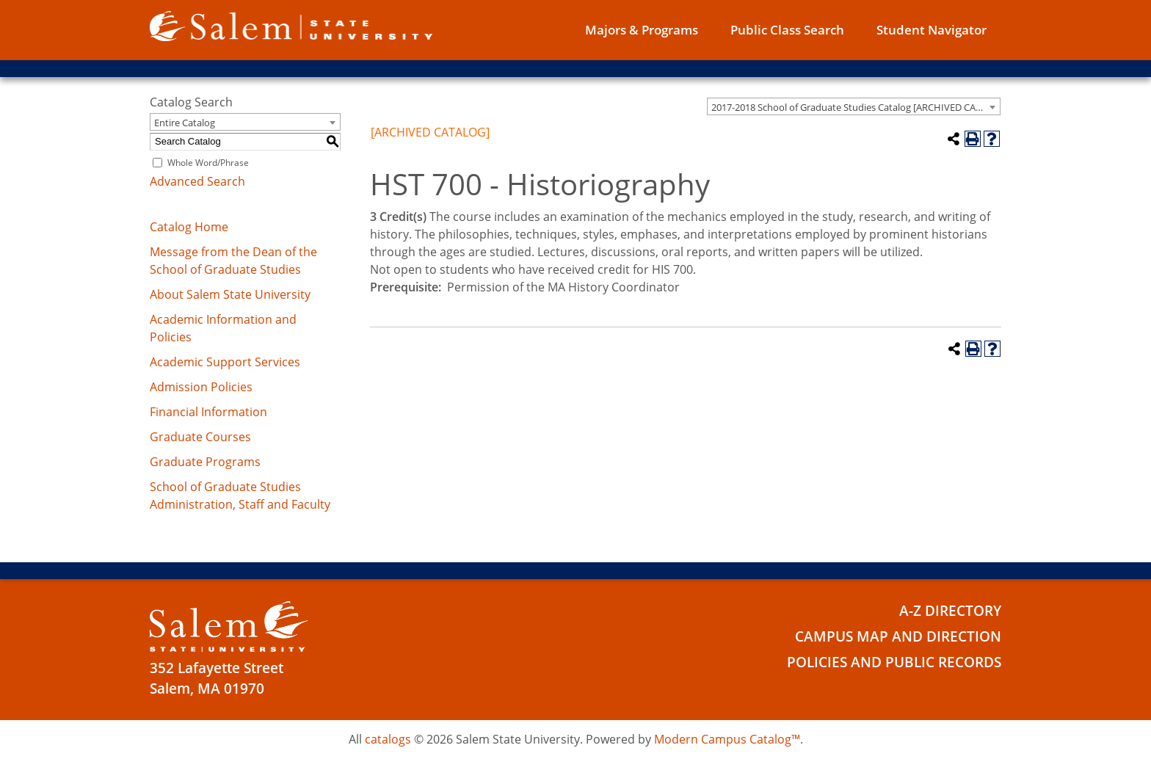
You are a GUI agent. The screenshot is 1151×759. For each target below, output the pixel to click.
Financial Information (208, 412)
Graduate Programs (205, 462)
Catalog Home (189, 227)
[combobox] (854, 106)
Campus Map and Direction (898, 636)
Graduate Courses (200, 437)
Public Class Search (787, 29)
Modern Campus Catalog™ (727, 739)
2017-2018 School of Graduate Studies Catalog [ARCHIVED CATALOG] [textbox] (855, 107)
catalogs (388, 739)
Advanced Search (197, 181)
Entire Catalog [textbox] (184, 122)
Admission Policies (201, 387)
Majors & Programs (641, 29)
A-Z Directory (950, 610)
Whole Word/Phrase (208, 162)
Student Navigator (931, 29)
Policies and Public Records (894, 662)
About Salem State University (230, 294)
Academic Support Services (225, 362)
